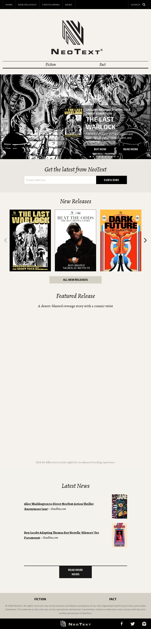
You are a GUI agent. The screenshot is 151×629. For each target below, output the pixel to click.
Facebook (121, 624)
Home (9, 4)
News (68, 4)
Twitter (132, 624)
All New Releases (75, 279)
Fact (102, 64)
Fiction (50, 64)
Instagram (144, 624)
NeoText (75, 37)
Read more (130, 149)
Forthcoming (51, 4)
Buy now (100, 149)
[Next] (145, 240)
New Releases (27, 4)
